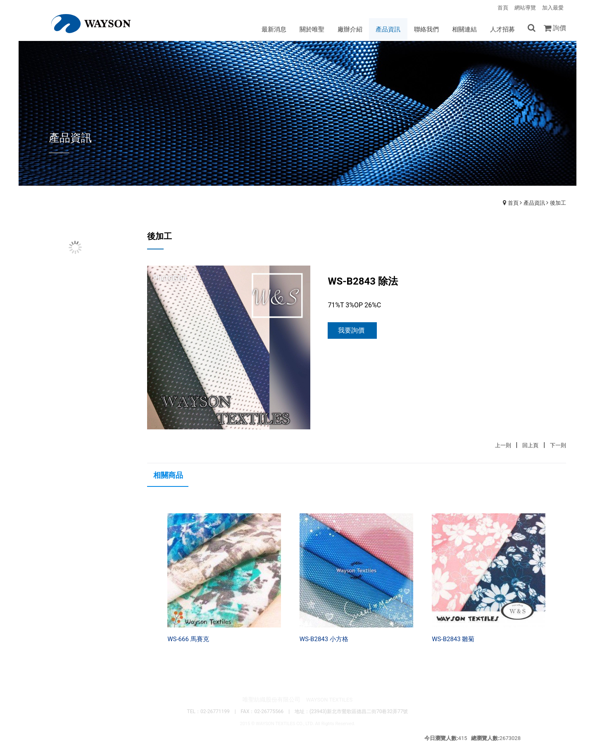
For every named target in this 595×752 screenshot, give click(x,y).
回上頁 (530, 446)
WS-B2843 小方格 (324, 639)
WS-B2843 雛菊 (453, 639)
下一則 (558, 446)
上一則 (503, 446)
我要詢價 (351, 331)
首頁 (513, 203)
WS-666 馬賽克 (188, 639)
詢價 (559, 28)
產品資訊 (534, 203)
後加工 (558, 203)
